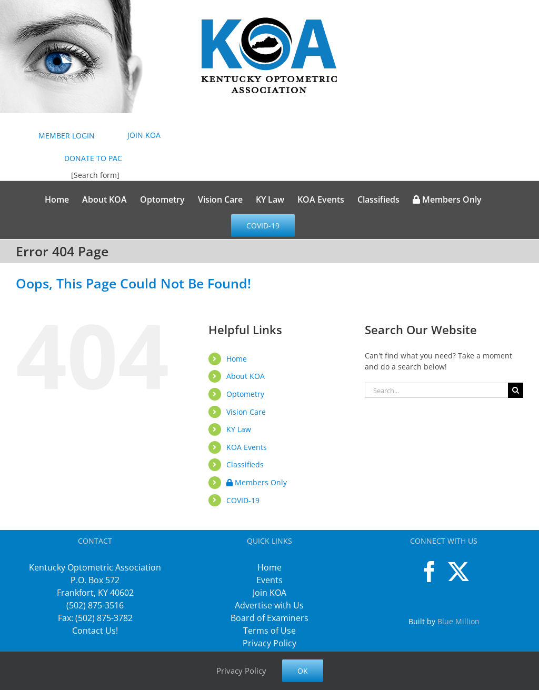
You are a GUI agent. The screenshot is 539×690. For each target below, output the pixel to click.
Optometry (245, 394)
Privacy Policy (269, 643)
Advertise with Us (269, 605)
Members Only (256, 482)
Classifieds (245, 464)
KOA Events (246, 447)
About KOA (245, 376)
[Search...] (436, 390)
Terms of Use (269, 630)
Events (269, 580)
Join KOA (269, 592)
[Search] (515, 390)
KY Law (238, 429)
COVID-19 (242, 500)
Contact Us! (95, 630)
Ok (302, 671)
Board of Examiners (269, 618)
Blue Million (458, 621)
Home (236, 359)
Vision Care (246, 412)
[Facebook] (429, 571)
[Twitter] (458, 571)
